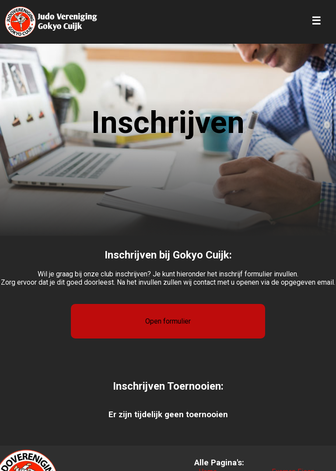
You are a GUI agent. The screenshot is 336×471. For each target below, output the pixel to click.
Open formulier (168, 321)
